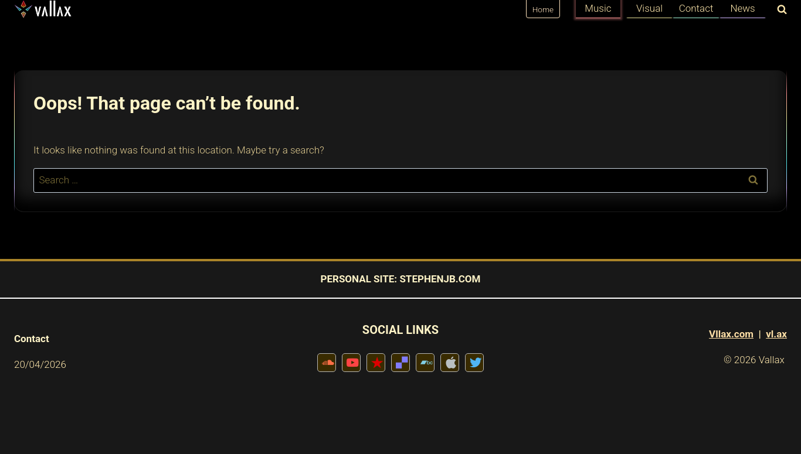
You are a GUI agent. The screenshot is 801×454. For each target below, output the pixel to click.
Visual (649, 8)
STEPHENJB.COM (439, 279)
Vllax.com (731, 334)
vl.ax (776, 334)
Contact (696, 8)
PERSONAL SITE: (358, 279)
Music (598, 8)
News (742, 8)
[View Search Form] (779, 10)
